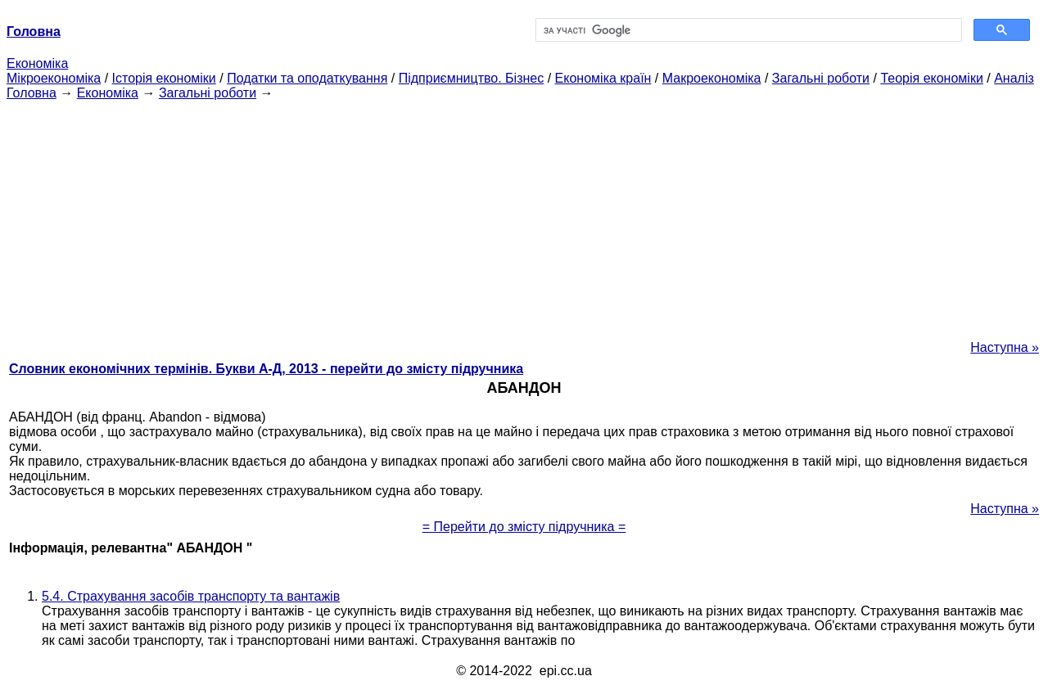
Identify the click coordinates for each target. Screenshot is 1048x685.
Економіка (37, 63)
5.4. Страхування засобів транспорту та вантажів (191, 596)
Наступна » (1004, 347)
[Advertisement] (524, 215)
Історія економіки (164, 78)
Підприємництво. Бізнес (471, 78)
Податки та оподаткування (307, 78)
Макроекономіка (711, 78)
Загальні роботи (821, 78)
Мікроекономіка (54, 78)
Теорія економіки (931, 78)
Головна (31, 93)
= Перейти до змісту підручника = (524, 527)
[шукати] (747, 30)
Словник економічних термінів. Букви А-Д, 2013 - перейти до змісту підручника (266, 369)
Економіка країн (603, 78)
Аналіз (1014, 78)
